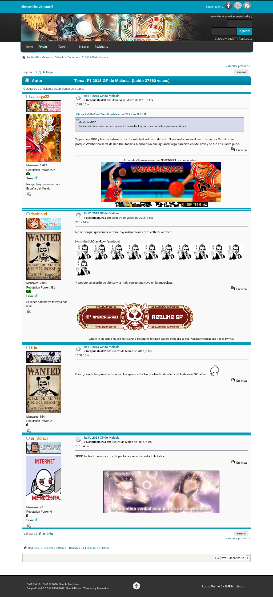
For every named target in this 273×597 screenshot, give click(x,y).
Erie (34, 347)
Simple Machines (69, 584)
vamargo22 (40, 96)
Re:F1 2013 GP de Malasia (101, 96)
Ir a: (217, 558)
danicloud (39, 214)
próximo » (244, 66)
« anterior (232, 66)
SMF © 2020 (50, 584)
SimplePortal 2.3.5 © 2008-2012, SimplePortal (54, 588)
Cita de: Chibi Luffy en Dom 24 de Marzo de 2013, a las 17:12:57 (111, 114)
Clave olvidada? (225, 38)
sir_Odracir (40, 438)
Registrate (245, 38)
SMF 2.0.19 (34, 584)
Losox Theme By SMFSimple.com (224, 586)
